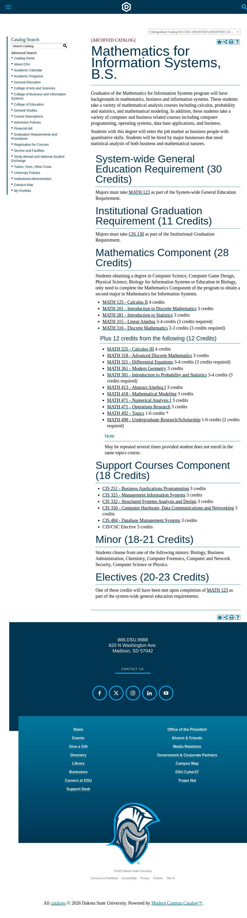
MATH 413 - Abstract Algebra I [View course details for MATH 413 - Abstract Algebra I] (136, 387)
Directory (78, 755)
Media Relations (187, 746)
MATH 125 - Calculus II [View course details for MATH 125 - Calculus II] (125, 302)
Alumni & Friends (187, 738)
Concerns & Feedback (104, 878)
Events (78, 738)
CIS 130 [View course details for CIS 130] (136, 233)
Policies (158, 878)
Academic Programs (28, 76)
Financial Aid (23, 128)
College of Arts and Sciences (34, 88)
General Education (27, 82)
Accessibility (129, 878)
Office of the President (187, 729)
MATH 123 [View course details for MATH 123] (139, 192)
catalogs (58, 903)
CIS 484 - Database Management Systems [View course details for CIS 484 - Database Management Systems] (141, 520)
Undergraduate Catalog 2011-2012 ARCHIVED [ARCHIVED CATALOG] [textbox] (194, 31)
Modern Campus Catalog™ (176, 903)
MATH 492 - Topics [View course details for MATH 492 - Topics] (125, 413)
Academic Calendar (28, 70)
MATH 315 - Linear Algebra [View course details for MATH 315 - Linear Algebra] (128, 321)
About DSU (22, 64)
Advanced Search (24, 53)
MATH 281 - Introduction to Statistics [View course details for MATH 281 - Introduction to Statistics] (137, 315)
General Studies (25, 110)
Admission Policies (27, 122)
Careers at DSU (78, 780)
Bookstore (78, 772)
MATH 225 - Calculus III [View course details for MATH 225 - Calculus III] (130, 348)
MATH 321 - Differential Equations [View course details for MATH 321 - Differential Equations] (140, 361)
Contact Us (133, 669)
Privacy (144, 878)
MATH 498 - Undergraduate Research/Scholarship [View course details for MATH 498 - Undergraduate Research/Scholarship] (153, 419)
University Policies (27, 173)
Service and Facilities (29, 150)
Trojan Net (187, 780)
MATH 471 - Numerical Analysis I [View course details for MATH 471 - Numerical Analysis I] (139, 400)
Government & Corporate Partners (187, 755)
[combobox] (194, 31)
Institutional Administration (33, 179)
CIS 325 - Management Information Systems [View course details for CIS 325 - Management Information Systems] (143, 494)
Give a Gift (78, 746)
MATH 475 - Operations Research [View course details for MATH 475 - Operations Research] (138, 406)
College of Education (29, 104)
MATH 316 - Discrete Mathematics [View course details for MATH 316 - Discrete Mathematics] (135, 327)
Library (78, 763)
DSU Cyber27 (187, 772)
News (78, 729)
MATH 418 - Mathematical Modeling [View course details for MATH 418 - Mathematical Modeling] (141, 393)
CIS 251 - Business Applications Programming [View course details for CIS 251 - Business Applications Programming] (145, 488)
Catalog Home (24, 58)
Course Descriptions (28, 116)
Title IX (170, 878)
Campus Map (23, 185)
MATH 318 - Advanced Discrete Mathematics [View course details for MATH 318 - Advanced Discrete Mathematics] (149, 355)
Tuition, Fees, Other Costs (33, 167)
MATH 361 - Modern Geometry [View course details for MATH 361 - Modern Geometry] (136, 368)
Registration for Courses (31, 144)
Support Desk (78, 789)
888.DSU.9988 (133, 639)
